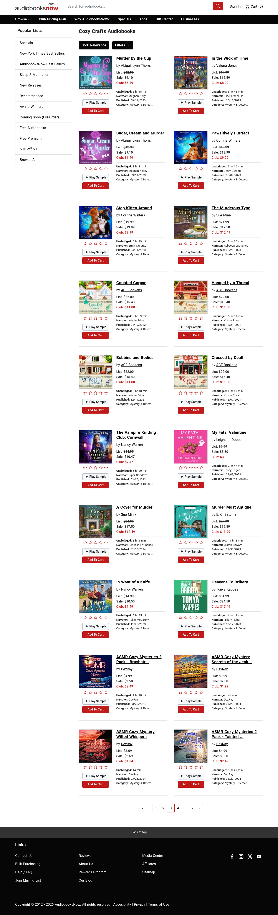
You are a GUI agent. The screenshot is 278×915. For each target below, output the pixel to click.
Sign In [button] (235, 6)
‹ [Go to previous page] (149, 808)
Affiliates (149, 864)
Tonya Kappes (227, 589)
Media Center (152, 856)
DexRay (126, 669)
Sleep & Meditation (34, 75)
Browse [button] (23, 19)
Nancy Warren (132, 445)
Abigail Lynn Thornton (138, 66)
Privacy (139, 904)
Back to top (139, 832)
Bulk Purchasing (27, 864)
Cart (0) (254, 6)
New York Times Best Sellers (42, 53)
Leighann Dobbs (229, 440)
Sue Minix (224, 215)
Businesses (190, 19)
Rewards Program (93, 872)
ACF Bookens (131, 290)
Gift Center (164, 19)
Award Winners (31, 107)
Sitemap (148, 872)
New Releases (31, 85)
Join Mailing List (28, 880)
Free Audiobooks (33, 128)
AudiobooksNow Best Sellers (42, 64)
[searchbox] (139, 6)
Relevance (94, 45)
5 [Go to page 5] (186, 808)
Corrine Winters (228, 140)
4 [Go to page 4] (178, 808)
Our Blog (85, 880)
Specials (124, 19)
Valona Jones (227, 66)
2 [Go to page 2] (163, 808)
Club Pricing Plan (52, 19)
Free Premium (30, 138)
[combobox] (144, 6)
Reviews (85, 856)
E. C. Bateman (227, 514)
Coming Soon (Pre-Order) (39, 117)
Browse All (28, 160)
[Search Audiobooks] (218, 6)
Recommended (31, 96)
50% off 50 (28, 149)
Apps (143, 19)
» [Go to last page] (199, 808)
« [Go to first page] (142, 808)
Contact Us (24, 856)
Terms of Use (158, 904)
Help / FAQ (23, 872)
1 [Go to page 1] (156, 808)
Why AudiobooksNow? (91, 19)
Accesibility (122, 904)
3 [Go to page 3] (171, 808)
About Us (86, 864)
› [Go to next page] (192, 808)
